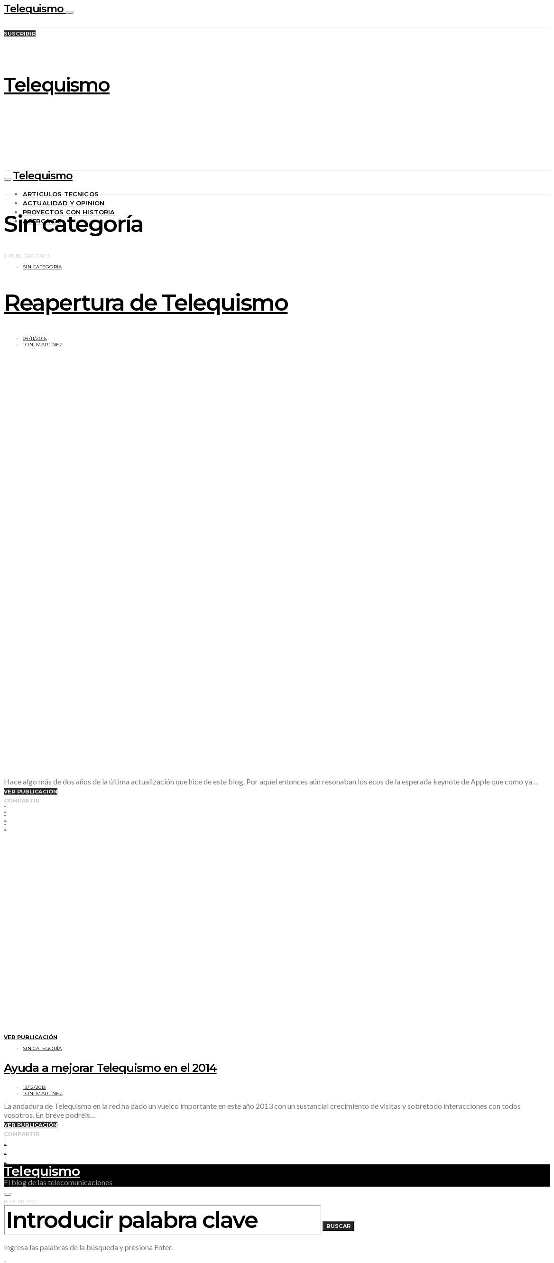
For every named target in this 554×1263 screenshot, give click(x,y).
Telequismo (35, 8)
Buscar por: (21, 1201)
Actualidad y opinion (63, 203)
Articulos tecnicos (61, 194)
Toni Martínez (43, 344)
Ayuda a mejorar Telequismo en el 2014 (110, 1068)
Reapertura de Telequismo (145, 302)
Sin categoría (42, 267)
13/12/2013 (34, 1087)
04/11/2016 (35, 338)
